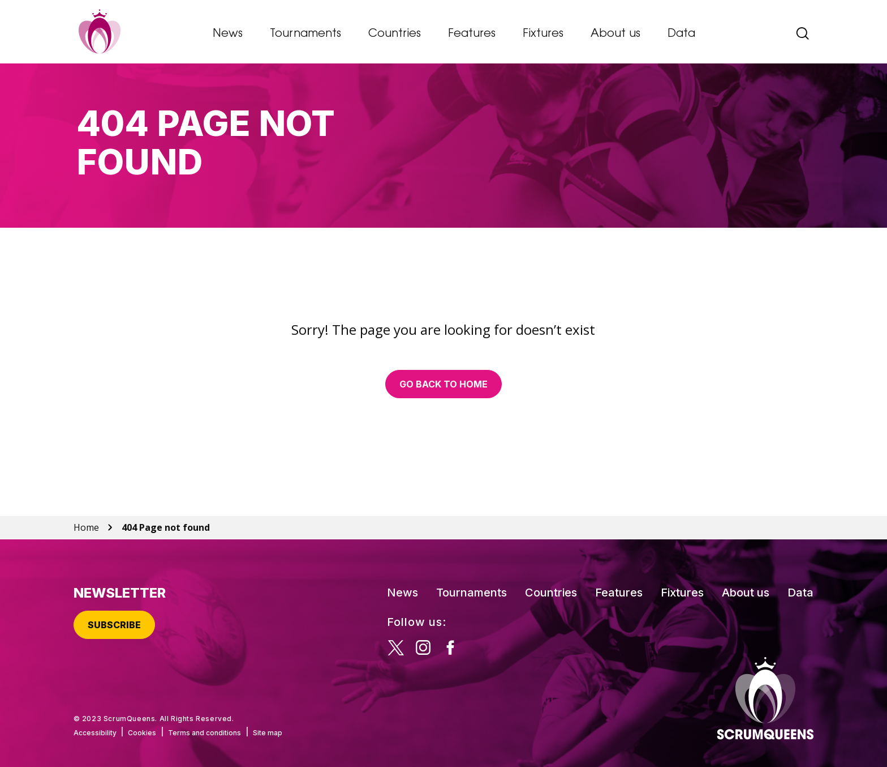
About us (615, 34)
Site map (267, 732)
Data (681, 34)
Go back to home (443, 384)
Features (472, 34)
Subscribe (114, 624)
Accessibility (95, 732)
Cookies (142, 732)
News (228, 34)
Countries (394, 34)
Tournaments (305, 34)
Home (86, 527)
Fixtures (543, 34)
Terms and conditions (204, 732)
